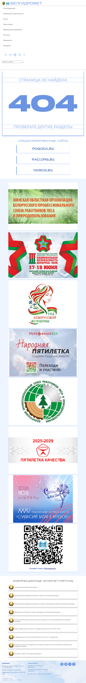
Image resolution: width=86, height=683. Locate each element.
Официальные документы (12, 29)
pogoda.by (43, 149)
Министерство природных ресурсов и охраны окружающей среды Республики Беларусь (42, 604)
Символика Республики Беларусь (23, 587)
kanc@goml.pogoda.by (14, 670)
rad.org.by (43, 159)
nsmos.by (43, 170)
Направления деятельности (13, 13)
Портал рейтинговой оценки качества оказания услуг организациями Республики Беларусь (39, 620)
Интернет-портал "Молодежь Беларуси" (25, 653)
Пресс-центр (7, 24)
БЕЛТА (19, 680)
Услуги (5, 19)
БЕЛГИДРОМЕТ (26, 3)
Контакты (6, 35)
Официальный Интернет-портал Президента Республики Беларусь (34, 612)
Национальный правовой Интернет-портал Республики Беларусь (34, 595)
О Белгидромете (9, 8)
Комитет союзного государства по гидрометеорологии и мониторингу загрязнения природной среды (40, 645)
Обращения (7, 40)
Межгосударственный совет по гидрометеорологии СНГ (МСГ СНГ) (34, 628)
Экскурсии (7, 45)
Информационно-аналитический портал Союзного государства (33, 637)
